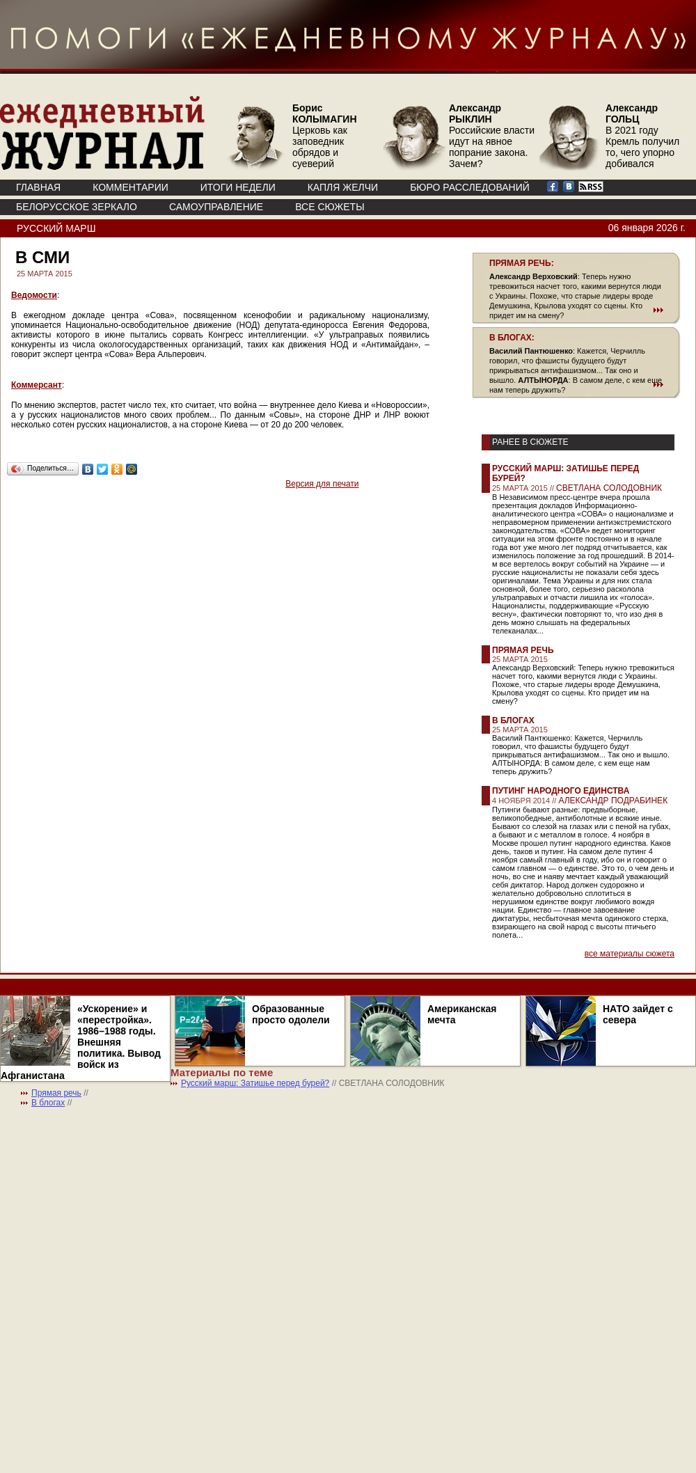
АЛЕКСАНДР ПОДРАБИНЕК (612, 800)
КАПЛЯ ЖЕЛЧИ (343, 187)
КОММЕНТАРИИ (130, 187)
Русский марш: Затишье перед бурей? (255, 1083)
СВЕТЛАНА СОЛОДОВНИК (609, 488)
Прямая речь (523, 650)
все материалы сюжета (629, 954)
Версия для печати (321, 484)
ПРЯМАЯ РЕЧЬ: (521, 263)
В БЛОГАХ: (512, 337)
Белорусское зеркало (76, 206)
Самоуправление (216, 206)
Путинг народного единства (560, 791)
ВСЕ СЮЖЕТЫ (329, 206)
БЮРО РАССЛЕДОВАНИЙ (470, 187)
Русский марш (56, 228)
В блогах (513, 720)
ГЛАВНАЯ (38, 187)
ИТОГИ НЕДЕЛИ (238, 187)
